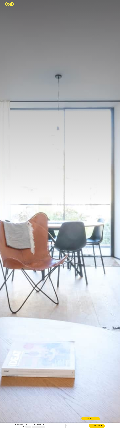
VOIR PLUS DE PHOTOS (90, 419)
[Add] (87, 426)
